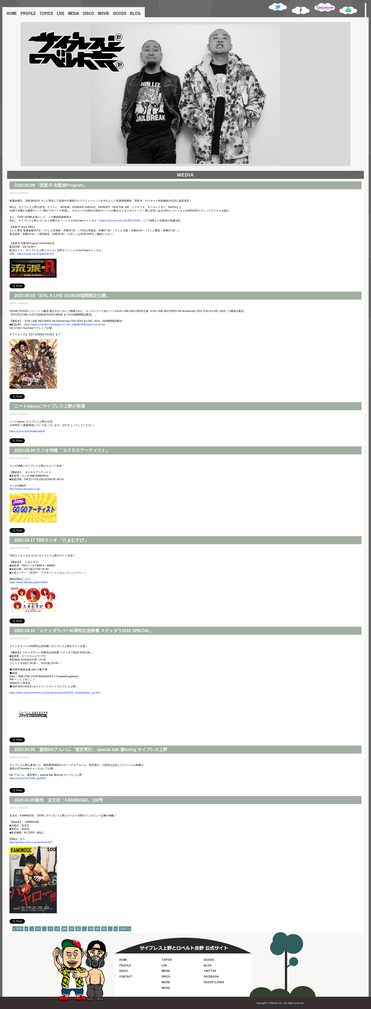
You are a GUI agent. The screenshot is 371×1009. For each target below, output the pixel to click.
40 (97, 929)
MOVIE (103, 13)
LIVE (60, 13)
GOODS (119, 13)
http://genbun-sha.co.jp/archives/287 (30, 842)
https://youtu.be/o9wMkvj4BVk (27, 431)
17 (50, 929)
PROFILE (28, 13)
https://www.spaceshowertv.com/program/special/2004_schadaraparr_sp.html (54, 692)
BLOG (135, 13)
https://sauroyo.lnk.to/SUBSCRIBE (120, 220)
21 (78, 929)
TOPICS (46, 13)
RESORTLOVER (214, 982)
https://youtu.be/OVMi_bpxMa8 (27, 778)
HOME (12, 13)
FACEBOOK (211, 977)
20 (71, 929)
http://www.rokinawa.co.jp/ (24, 488)
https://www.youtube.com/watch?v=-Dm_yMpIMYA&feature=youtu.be (64, 324)
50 (104, 929)
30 (90, 929)
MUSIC (166, 988)
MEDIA (73, 13)
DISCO (88, 13)
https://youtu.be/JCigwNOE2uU (35, 253)
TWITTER (210, 971)
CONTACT (125, 977)
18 (57, 929)
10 (38, 929)
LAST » (125, 929)
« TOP (17, 929)
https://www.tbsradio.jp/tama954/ (28, 582)
